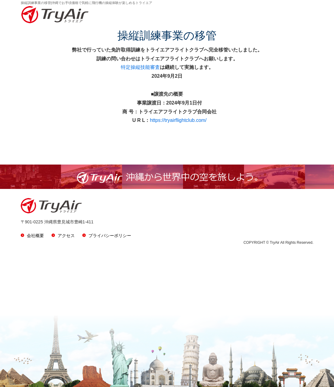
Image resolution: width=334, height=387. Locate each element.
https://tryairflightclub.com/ (178, 120)
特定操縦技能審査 (140, 67)
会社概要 (35, 235)
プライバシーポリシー (109, 235)
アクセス (66, 235)
